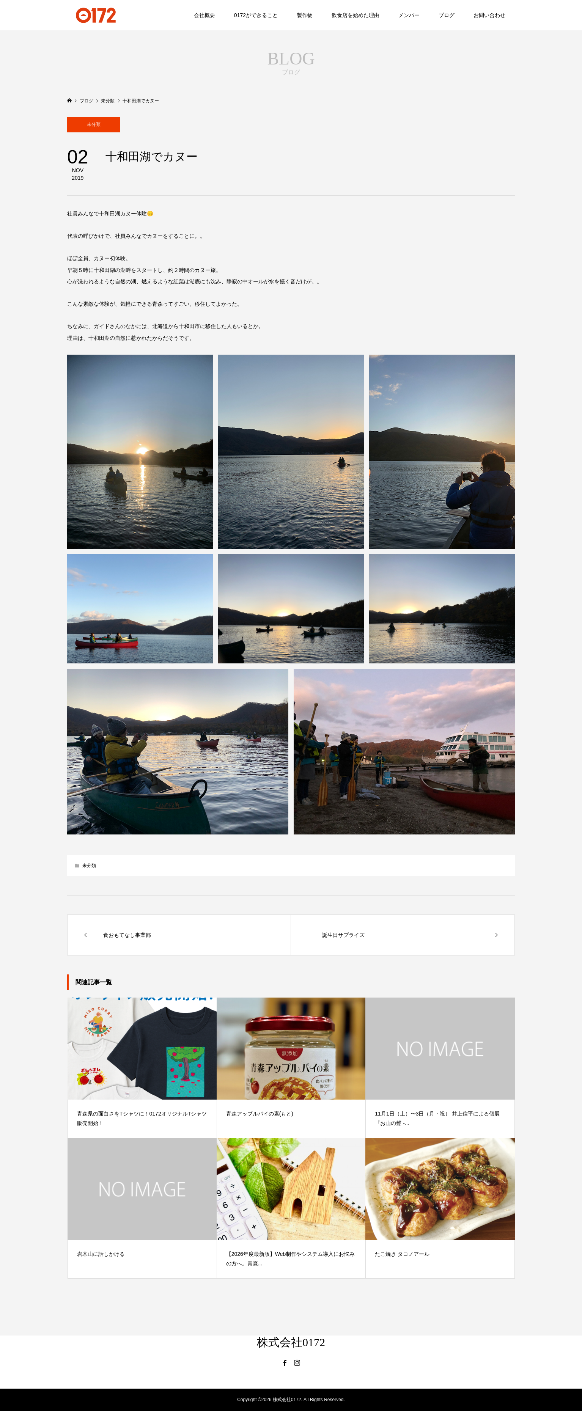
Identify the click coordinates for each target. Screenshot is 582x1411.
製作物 (305, 15)
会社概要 (204, 15)
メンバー (409, 15)
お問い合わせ (489, 15)
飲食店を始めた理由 (355, 15)
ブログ (447, 15)
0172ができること (256, 15)
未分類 (94, 124)
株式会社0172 (291, 1342)
